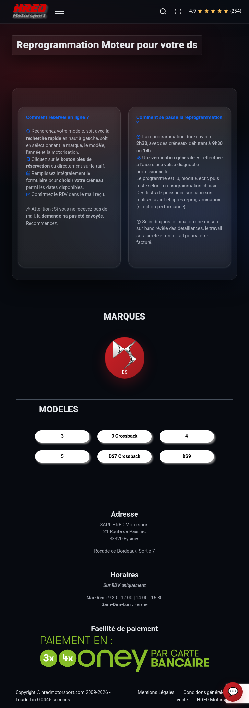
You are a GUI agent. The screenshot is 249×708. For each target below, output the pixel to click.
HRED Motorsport (215, 699)
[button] (163, 11)
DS (124, 357)
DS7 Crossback (124, 456)
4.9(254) (215, 11)
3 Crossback (124, 436)
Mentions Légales (156, 692)
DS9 (187, 456)
